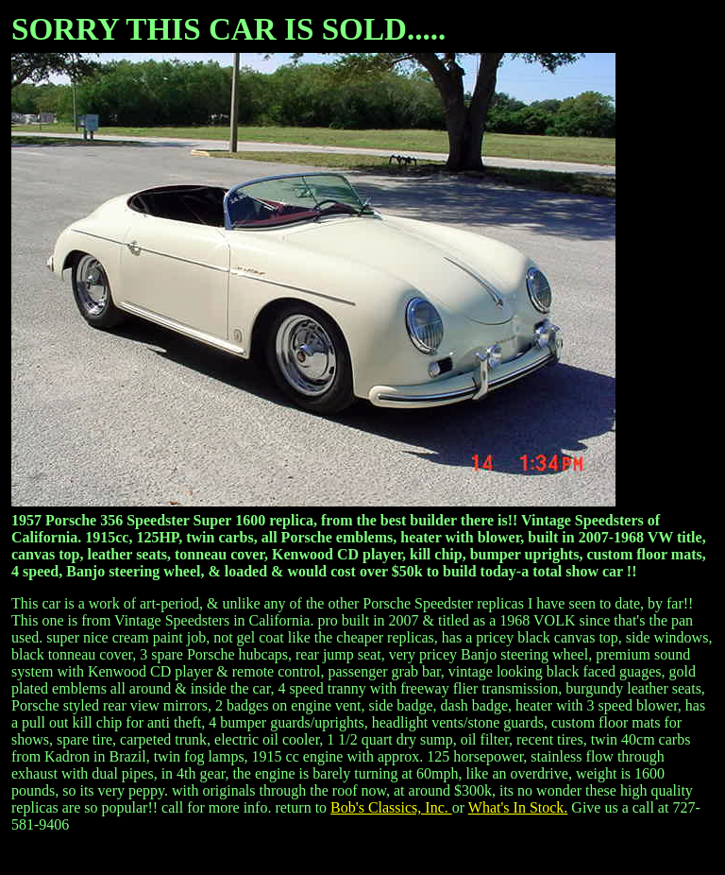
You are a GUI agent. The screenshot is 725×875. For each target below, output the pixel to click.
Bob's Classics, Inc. (391, 807)
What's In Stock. (518, 807)
